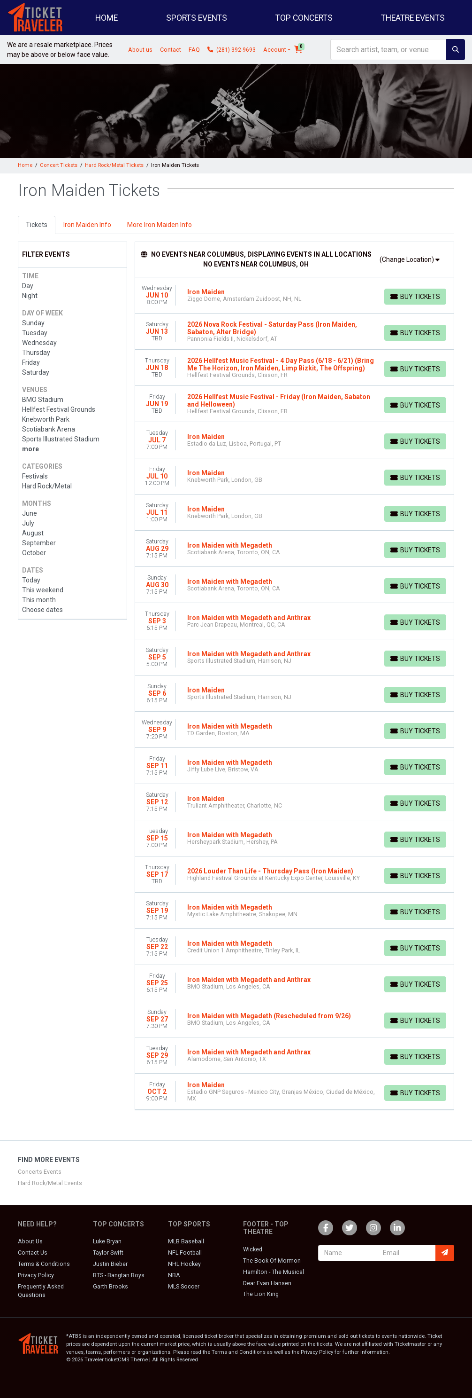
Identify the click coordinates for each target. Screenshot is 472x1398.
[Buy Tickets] (415, 297)
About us (140, 50)
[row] (294, 295)
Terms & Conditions (44, 1264)
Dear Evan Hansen (267, 1283)
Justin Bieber (110, 1264)
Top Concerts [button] (304, 18)
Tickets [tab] (36, 224)
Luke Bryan (107, 1241)
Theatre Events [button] (413, 18)
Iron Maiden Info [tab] (87, 224)
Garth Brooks (110, 1286)
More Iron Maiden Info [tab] (159, 224)
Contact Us (32, 1252)
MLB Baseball (186, 1241)
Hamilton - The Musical (273, 1272)
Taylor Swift (108, 1252)
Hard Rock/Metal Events (50, 1183)
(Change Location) (410, 259)
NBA (174, 1275)
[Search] (388, 49)
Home (106, 18)
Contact (170, 50)
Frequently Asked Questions (41, 1290)
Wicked (252, 1249)
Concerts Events (39, 1172)
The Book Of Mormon (272, 1260)
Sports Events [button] (196, 18)
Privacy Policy (36, 1275)
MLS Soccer (183, 1286)
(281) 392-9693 (231, 50)
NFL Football (185, 1252)
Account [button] (274, 50)
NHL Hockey (184, 1264)
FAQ (194, 50)
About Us (30, 1241)
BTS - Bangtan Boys (119, 1275)
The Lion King (261, 1294)
